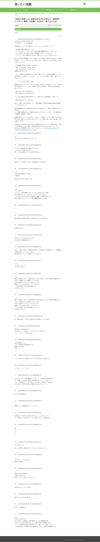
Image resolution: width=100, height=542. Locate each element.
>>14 (16, 404)
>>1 (16, 471)
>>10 (16, 263)
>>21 (16, 288)
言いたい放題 (23, 4)
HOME (16, 13)
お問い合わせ (74, 9)
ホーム (26, 9)
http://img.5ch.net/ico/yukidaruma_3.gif (24, 41)
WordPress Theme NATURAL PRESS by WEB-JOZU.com (74, 539)
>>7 (16, 458)
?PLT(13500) (45, 39)
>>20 (16, 276)
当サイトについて (50, 9)
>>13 (16, 172)
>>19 (16, 189)
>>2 (16, 136)
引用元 (60, 36)
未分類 (19, 13)
